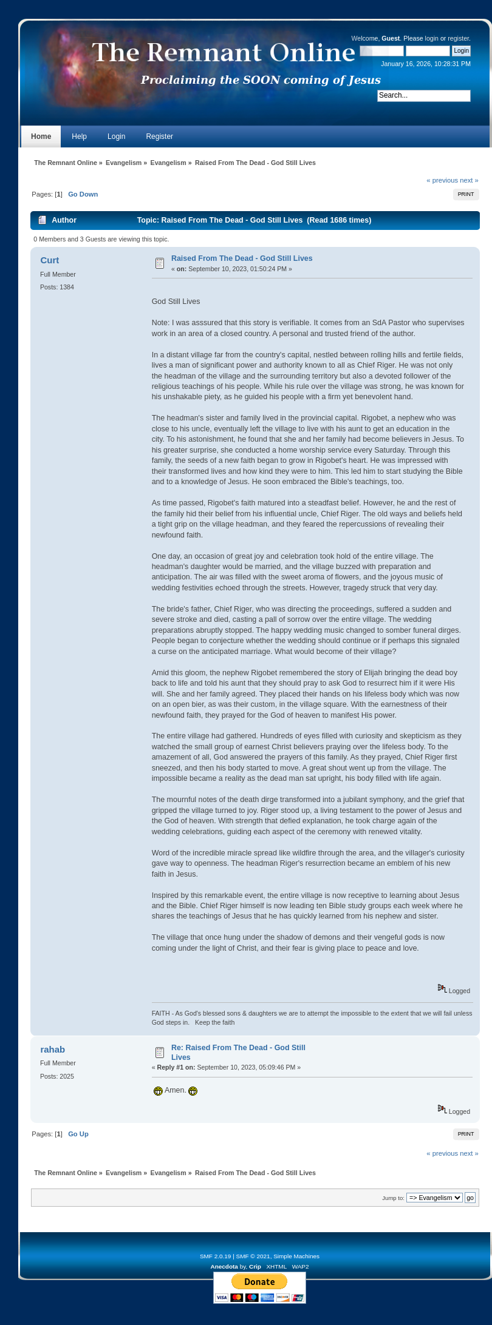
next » (469, 180)
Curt (49, 260)
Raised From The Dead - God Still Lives (242, 258)
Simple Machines (296, 1256)
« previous (442, 180)
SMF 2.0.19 (215, 1256)
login (432, 38)
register (458, 38)
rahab (52, 1049)
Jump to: (393, 1198)
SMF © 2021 (253, 1256)
